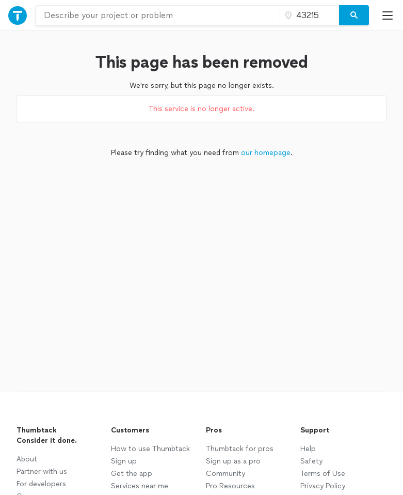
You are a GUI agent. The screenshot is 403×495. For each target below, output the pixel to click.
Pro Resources (230, 486)
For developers (41, 483)
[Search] (354, 15)
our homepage (266, 152)
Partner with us (42, 471)
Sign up (124, 461)
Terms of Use (322, 473)
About (27, 459)
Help (308, 448)
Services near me (139, 486)
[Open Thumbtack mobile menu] (390, 15)
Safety (311, 461)
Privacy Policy (322, 486)
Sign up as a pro (233, 461)
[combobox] (158, 15)
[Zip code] (308, 15)
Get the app (131, 473)
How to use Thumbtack (150, 448)
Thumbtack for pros (239, 448)
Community (225, 473)
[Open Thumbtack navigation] (17, 15)
